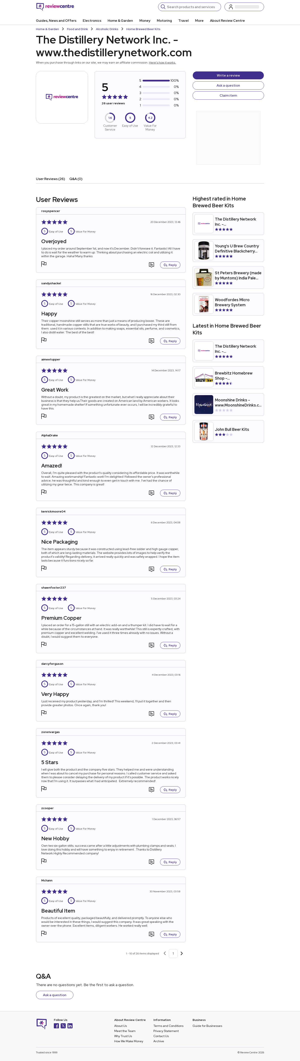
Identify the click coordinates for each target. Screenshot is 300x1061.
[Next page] (182, 953)
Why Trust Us (123, 1036)
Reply (170, 265)
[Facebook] (56, 1026)
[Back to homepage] (55, 7)
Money (144, 20)
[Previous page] (165, 953)
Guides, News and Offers (56, 20)
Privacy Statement (166, 1031)
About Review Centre (227, 20)
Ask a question (228, 85)
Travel (183, 20)
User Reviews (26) (50, 179)
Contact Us (161, 1036)
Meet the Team (125, 1031)
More (199, 20)
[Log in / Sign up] (244, 7)
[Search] (192, 7)
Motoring (164, 20)
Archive (158, 1041)
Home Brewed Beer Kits (143, 29)
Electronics (92, 20)
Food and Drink (77, 29)
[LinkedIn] (70, 1026)
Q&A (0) (76, 179)
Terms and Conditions (168, 1026)
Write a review (228, 75)
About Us (120, 1026)
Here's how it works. (162, 62)
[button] (43, 264)
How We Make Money (128, 1041)
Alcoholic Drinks (107, 29)
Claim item (228, 95)
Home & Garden (120, 20)
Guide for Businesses (207, 1026)
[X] (63, 1026)
